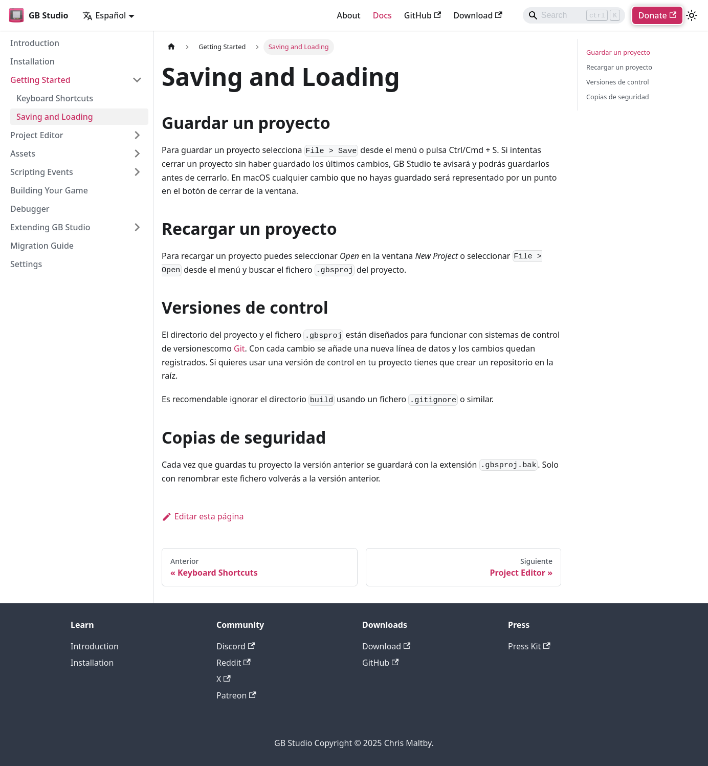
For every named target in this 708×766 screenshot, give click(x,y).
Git (239, 348)
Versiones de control (617, 81)
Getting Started (40, 79)
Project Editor (36, 135)
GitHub (422, 15)
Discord (235, 646)
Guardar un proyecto (618, 52)
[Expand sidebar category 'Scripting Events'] (137, 172)
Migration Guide (42, 245)
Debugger (30, 208)
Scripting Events (41, 172)
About (348, 15)
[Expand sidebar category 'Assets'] (137, 153)
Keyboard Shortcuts (54, 98)
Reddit (233, 662)
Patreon (236, 695)
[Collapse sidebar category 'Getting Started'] (137, 80)
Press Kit (529, 646)
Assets (22, 153)
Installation (32, 61)
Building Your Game (49, 190)
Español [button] (104, 15)
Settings (26, 264)
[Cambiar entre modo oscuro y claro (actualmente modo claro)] (691, 15)
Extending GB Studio (50, 227)
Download (477, 15)
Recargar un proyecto (619, 67)
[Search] (574, 15)
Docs (382, 15)
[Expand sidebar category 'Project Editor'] (137, 135)
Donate (657, 15)
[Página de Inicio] (171, 47)
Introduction (34, 43)
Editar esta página (203, 516)
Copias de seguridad (617, 96)
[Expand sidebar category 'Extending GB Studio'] (137, 227)
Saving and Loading (54, 116)
